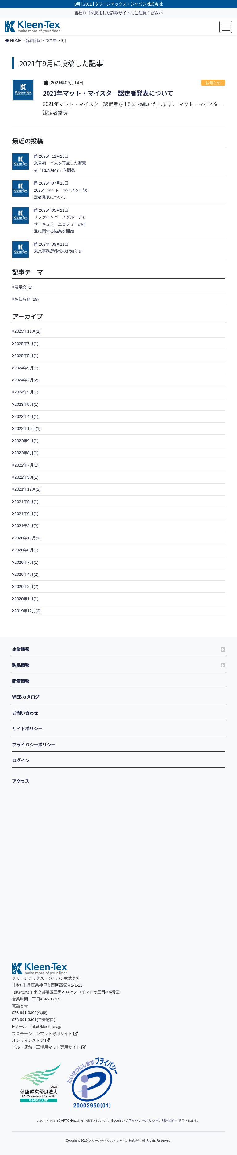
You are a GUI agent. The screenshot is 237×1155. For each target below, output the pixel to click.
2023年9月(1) (26, 404)
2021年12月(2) (27, 489)
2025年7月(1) (26, 343)
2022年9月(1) (26, 440)
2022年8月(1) (26, 453)
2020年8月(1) (26, 550)
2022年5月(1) (26, 477)
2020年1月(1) (26, 598)
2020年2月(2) (26, 586)
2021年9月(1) (26, 501)
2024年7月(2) (26, 380)
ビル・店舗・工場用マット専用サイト (49, 1047)
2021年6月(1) (26, 513)
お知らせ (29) (27, 299)
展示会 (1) (23, 287)
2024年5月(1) (26, 392)
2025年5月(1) (26, 355)
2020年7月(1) (26, 562)
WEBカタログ (25, 696)
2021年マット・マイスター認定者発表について (108, 93)
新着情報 (20, 681)
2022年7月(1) (26, 465)
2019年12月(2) (27, 611)
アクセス (20, 781)
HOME (13, 41)
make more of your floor (32, 27)
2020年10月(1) (27, 538)
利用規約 (167, 1120)
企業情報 (20, 649)
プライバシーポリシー (33, 744)
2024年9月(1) (26, 368)
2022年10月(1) (27, 428)
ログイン (20, 760)
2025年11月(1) (27, 331)
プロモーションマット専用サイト (45, 1033)
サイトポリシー (27, 728)
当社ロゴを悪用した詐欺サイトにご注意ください (118, 12)
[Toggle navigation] (225, 27)
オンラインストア (31, 1040)
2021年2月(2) (26, 525)
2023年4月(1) (26, 416)
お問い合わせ (25, 712)
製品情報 (20, 665)
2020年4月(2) (26, 574)
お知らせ (213, 83)
